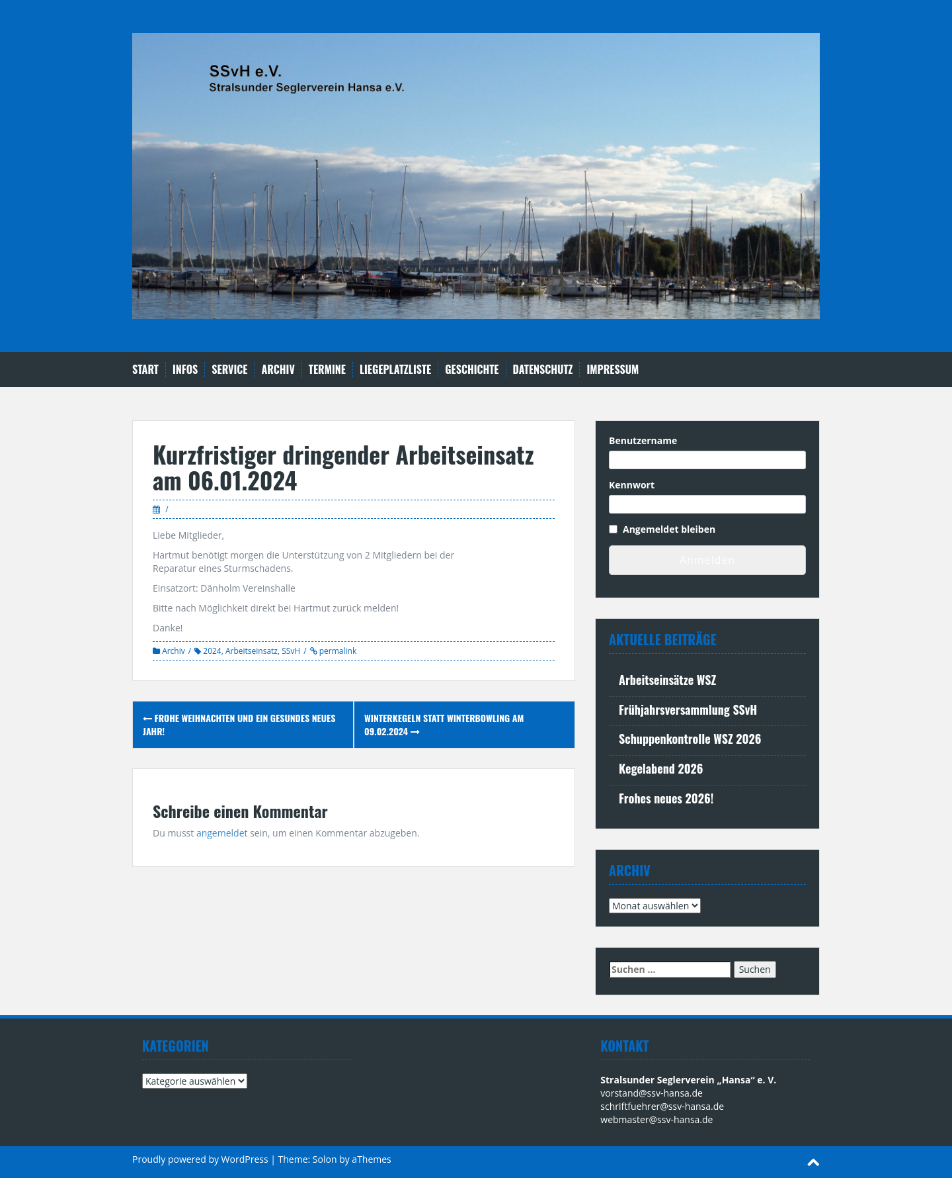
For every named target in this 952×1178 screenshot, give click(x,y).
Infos (185, 369)
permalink (337, 651)
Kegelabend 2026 (661, 768)
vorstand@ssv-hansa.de (651, 1093)
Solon (325, 1159)
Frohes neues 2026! (666, 798)
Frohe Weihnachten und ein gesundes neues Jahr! (239, 724)
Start (145, 369)
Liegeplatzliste (395, 369)
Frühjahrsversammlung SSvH (688, 709)
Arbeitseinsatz (251, 651)
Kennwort (631, 484)
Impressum (612, 369)
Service (229, 369)
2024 (212, 651)
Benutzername (643, 440)
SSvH (291, 651)
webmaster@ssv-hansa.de (656, 1119)
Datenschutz (543, 369)
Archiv (278, 369)
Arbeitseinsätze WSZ (667, 679)
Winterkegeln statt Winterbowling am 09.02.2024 (444, 724)
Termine (327, 369)
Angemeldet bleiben (669, 529)
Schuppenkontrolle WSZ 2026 (690, 738)
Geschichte (471, 369)
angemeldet (222, 833)
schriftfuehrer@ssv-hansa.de (662, 1106)
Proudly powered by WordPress (200, 1159)
